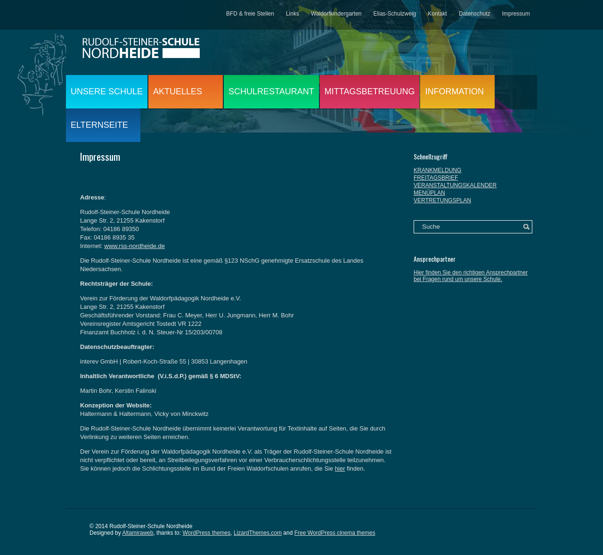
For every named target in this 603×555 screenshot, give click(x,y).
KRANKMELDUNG (437, 170)
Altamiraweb (137, 533)
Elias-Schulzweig (395, 13)
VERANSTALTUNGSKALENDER (455, 185)
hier (340, 468)
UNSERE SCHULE (107, 91)
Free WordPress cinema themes (334, 533)
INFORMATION (454, 91)
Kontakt (437, 13)
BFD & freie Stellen (250, 13)
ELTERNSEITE (99, 125)
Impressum (516, 13)
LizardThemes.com (258, 533)
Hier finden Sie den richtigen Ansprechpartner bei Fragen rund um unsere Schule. (471, 275)
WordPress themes (206, 533)
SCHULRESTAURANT (271, 91)
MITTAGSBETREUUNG (370, 91)
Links (292, 13)
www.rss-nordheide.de (134, 245)
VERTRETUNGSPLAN (442, 200)
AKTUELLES (177, 91)
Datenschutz (474, 13)
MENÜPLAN (429, 193)
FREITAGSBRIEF (436, 177)
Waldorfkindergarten (336, 13)
